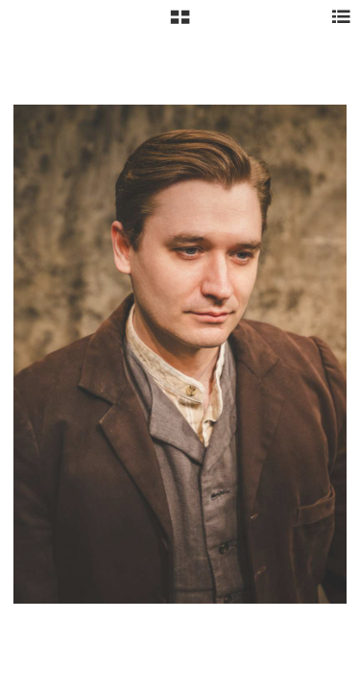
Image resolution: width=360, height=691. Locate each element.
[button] (180, 24)
